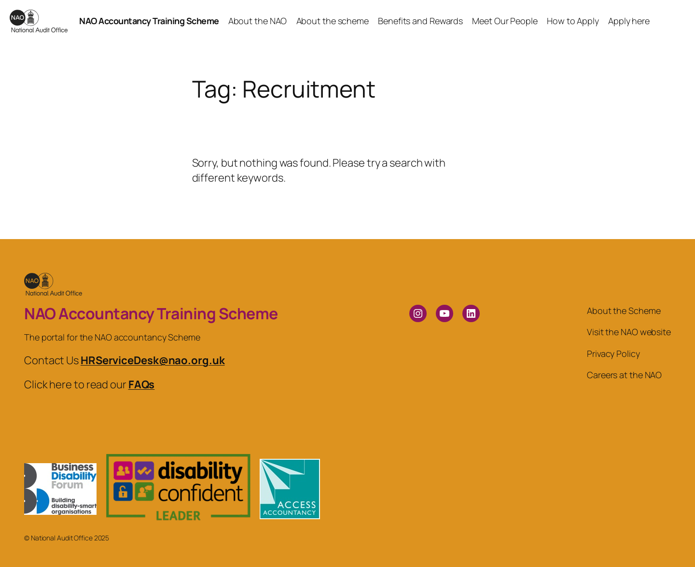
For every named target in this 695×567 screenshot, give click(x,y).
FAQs (141, 384)
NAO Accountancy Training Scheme (149, 21)
